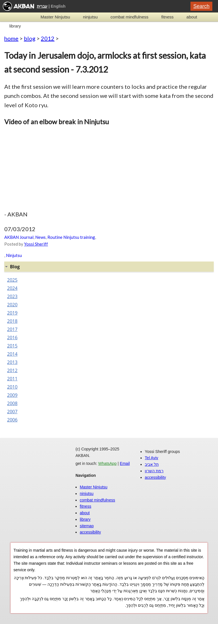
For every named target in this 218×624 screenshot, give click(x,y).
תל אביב (152, 464)
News (40, 237)
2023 (12, 296)
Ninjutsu (14, 255)
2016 (12, 337)
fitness (167, 16)
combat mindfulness (129, 16)
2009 (12, 395)
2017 (12, 329)
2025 (12, 280)
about (191, 16)
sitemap (87, 526)
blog (29, 38)
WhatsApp (107, 463)
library (15, 26)
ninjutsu (90, 16)
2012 (47, 38)
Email (125, 463)
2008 (12, 403)
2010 (12, 387)
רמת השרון (154, 471)
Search (201, 6)
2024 (12, 288)
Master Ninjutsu (55, 16)
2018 (12, 321)
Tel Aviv (151, 458)
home (11, 38)
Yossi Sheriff (36, 243)
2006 (12, 420)
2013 (12, 362)
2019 (12, 313)
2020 (12, 305)
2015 (12, 346)
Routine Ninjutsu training (71, 237)
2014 (12, 354)
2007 (12, 411)
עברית (42, 6)
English (58, 6)
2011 (12, 379)
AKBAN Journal (18, 237)
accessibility (90, 532)
